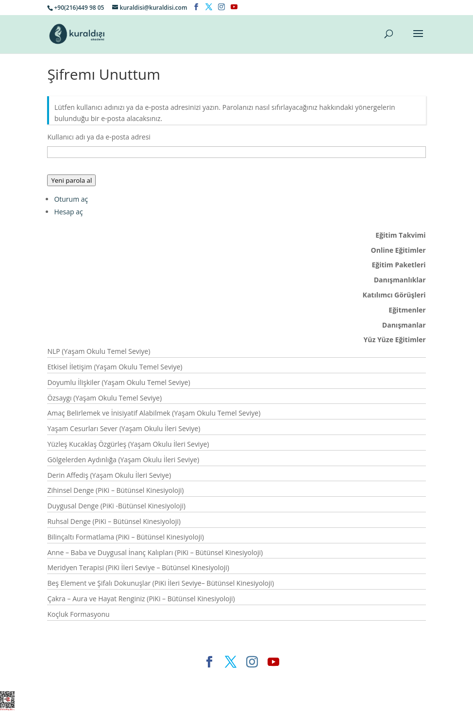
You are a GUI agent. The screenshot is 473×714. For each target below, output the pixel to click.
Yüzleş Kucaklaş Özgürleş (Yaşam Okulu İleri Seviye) (128, 444)
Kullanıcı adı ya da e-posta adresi (99, 136)
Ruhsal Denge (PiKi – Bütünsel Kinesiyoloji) (113, 521)
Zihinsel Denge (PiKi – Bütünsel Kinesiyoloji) (115, 490)
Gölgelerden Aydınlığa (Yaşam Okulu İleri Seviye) (123, 459)
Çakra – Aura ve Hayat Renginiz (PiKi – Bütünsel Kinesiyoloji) (141, 598)
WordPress (278, 677)
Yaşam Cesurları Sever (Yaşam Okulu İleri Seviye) (123, 428)
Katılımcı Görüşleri (394, 294)
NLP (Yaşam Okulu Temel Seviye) (98, 351)
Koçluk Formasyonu (78, 614)
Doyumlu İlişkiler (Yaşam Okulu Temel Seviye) (118, 382)
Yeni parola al (71, 180)
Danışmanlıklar (400, 279)
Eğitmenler (407, 309)
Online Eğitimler (398, 250)
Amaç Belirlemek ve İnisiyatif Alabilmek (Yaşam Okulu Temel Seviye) (153, 413)
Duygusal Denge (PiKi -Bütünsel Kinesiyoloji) (116, 505)
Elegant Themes (156, 677)
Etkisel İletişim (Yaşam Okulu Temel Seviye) (114, 366)
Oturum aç (71, 199)
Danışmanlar (404, 325)
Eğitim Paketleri (398, 264)
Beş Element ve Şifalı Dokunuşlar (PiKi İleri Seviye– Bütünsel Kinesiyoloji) (160, 583)
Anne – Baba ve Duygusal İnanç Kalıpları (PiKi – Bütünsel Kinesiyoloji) (155, 552)
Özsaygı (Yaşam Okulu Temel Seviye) (104, 397)
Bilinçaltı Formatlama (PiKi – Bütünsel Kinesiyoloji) (125, 536)
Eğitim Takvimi (400, 235)
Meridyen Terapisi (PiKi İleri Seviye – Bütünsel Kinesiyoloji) (138, 567)
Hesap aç (68, 211)
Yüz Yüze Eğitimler (394, 339)
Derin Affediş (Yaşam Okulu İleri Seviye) (109, 475)
